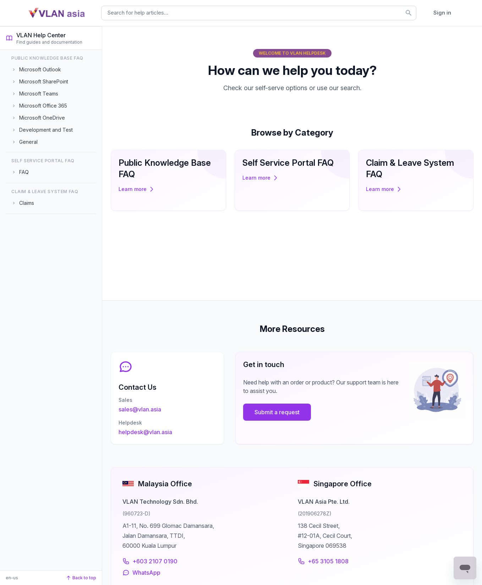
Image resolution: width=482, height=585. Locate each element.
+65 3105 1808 (323, 561)
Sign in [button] (442, 12)
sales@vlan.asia (143, 405)
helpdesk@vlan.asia (149, 428)
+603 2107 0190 (149, 561)
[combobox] (258, 13)
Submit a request (280, 408)
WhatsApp (141, 572)
